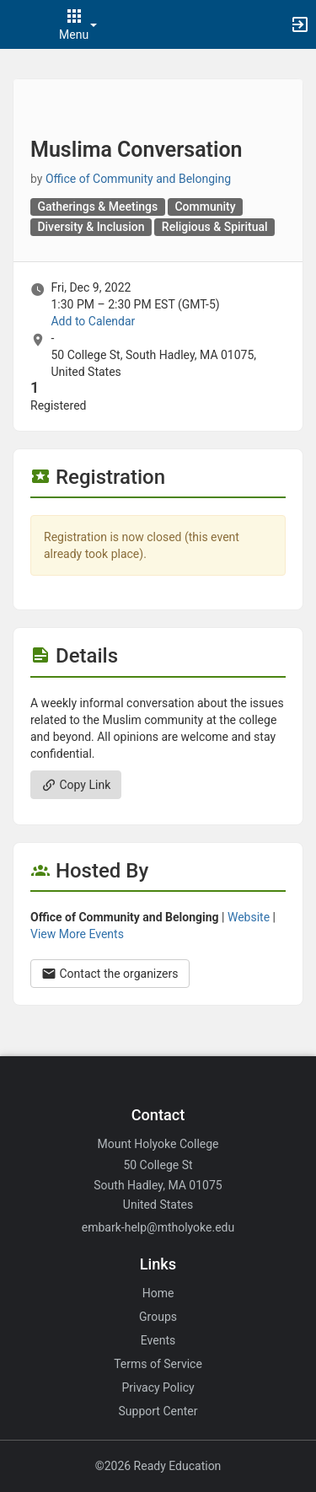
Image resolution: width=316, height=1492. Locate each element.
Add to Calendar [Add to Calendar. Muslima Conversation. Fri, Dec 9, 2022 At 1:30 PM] (93, 321)
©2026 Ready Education (158, 1466)
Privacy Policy (157, 1387)
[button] (21, 24)
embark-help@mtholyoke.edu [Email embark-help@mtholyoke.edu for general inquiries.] (158, 1227)
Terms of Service (158, 1364)
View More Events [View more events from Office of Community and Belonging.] (77, 934)
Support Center (158, 1411)
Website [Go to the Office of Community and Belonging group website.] (249, 917)
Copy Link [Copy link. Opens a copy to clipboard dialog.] (75, 785)
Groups (158, 1316)
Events (158, 1340)
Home (158, 1293)
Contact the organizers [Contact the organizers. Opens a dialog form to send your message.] (110, 973)
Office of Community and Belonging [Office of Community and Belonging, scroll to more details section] (138, 178)
